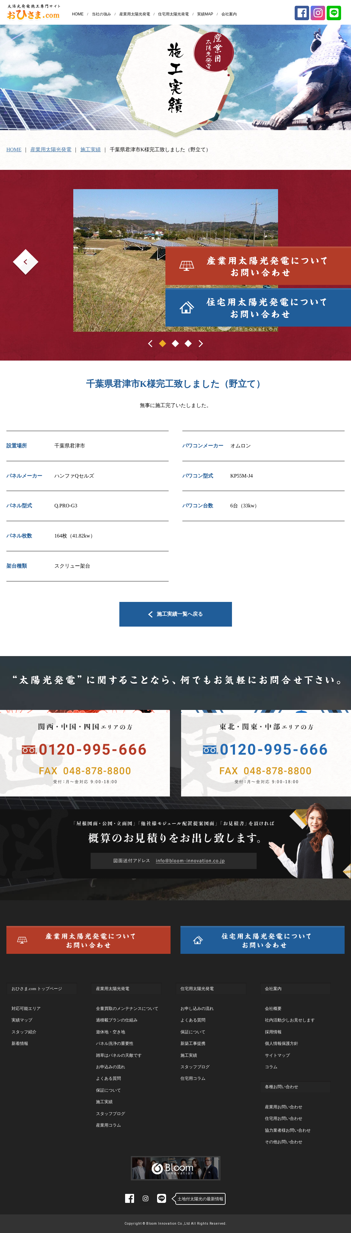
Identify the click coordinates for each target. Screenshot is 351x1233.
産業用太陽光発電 (134, 14)
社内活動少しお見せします (290, 1020)
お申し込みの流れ (197, 1008)
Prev (17, 253)
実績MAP (205, 14)
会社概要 (273, 1008)
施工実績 (90, 149)
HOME (78, 14)
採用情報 (273, 1031)
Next (318, 253)
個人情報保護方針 (281, 1043)
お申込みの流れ (110, 1066)
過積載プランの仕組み (117, 1020)
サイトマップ (277, 1055)
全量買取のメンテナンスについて (127, 1008)
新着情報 (20, 1043)
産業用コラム (108, 1125)
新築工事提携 (192, 1043)
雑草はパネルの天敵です (119, 1055)
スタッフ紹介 (24, 1031)
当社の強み (101, 14)
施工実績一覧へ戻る (175, 614)
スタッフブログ (110, 1113)
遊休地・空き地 (110, 1031)
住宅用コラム (192, 1078)
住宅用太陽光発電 (173, 14)
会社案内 (229, 14)
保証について (108, 1090)
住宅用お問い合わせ (283, 1118)
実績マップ (22, 1020)
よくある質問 (108, 1078)
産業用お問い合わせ (283, 1106)
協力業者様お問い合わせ (288, 1130)
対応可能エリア (26, 1008)
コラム (271, 1066)
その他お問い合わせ (283, 1141)
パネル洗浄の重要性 (114, 1043)
